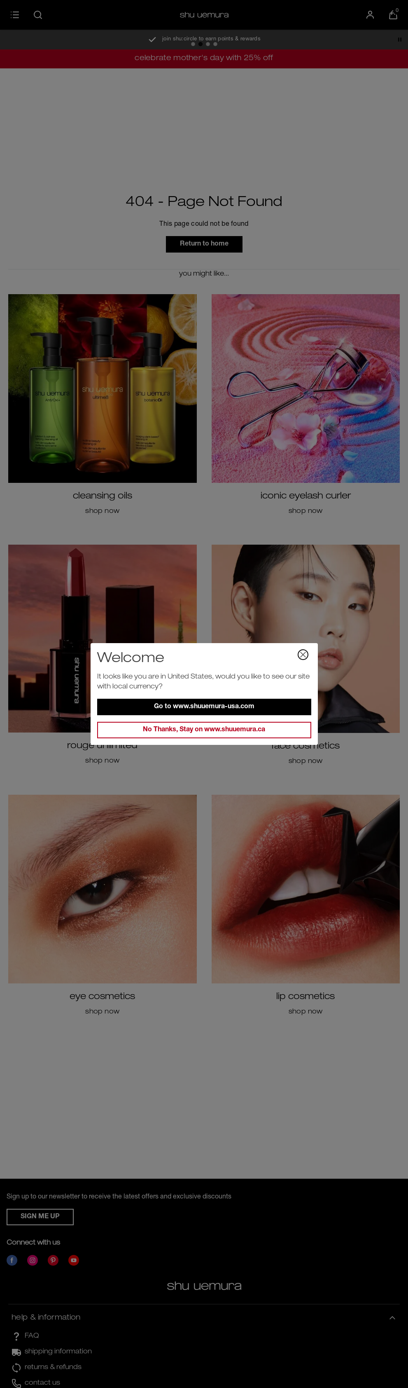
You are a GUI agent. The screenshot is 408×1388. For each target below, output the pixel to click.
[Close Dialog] (303, 655)
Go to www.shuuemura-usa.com (204, 707)
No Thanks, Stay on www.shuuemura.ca (204, 730)
